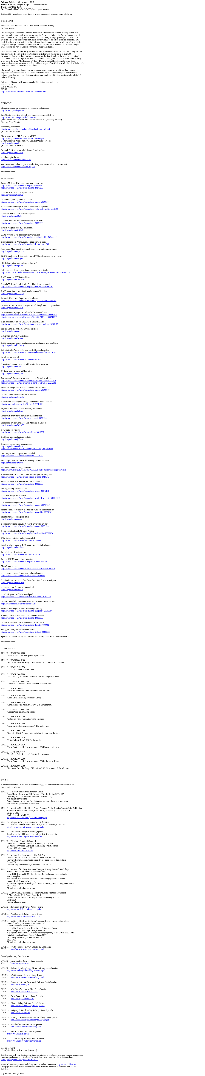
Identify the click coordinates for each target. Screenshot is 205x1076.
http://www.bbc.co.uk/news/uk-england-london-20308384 (25, 202)
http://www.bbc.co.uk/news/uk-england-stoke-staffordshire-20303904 (30, 209)
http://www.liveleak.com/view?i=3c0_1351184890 (22, 404)
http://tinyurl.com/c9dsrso (12, 338)
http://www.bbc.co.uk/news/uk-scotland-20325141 (22, 456)
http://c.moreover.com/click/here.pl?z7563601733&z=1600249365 (29, 317)
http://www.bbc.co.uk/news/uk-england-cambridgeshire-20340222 (29, 237)
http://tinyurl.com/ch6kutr (12, 463)
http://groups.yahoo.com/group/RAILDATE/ (19, 1060)
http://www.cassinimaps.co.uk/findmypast (18, 117)
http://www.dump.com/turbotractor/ (16, 159)
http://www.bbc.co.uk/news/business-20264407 (21, 554)
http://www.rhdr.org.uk (20, 984)
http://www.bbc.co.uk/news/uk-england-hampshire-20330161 (26, 512)
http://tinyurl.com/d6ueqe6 (12, 308)
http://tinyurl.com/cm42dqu (12, 366)
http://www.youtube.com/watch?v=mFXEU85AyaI (22, 138)
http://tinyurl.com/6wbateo (12, 152)
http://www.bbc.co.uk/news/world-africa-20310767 (22, 432)
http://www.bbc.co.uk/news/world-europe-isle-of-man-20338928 (28, 568)
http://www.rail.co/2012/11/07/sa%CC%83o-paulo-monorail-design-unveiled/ (33, 470)
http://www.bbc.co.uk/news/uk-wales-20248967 (21, 359)
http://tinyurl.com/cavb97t (12, 446)
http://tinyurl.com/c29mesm (12, 279)
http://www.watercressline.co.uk (24, 991)
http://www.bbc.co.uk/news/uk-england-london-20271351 (25, 526)
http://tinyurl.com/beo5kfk (12, 590)
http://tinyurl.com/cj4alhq (11, 216)
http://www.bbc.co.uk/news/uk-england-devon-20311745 (25, 244)
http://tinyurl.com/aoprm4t (12, 265)
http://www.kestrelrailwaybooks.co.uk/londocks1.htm (23, 91)
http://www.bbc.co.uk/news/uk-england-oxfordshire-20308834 (27, 533)
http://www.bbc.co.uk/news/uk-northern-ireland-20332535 (25, 632)
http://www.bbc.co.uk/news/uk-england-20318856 (22, 618)
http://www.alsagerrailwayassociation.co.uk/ (25, 827)
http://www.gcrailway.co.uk (22, 963)
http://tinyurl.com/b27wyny (12, 293)
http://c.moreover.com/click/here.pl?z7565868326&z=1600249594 (29, 315)
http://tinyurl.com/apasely (12, 331)
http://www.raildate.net (66, 1064)
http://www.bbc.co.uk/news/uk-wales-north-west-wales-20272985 (28, 383)
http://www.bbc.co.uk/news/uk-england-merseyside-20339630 (27, 286)
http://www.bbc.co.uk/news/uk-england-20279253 (22, 188)
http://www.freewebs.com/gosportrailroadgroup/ (27, 817)
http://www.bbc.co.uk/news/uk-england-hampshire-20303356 (26, 611)
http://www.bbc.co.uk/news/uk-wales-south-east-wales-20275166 (28, 352)
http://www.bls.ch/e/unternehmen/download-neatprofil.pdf (25, 129)
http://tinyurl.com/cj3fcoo (12, 439)
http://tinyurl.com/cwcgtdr (12, 258)
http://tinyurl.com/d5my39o (12, 397)
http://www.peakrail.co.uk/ (18, 1034)
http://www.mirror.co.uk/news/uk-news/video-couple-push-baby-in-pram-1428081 (35, 272)
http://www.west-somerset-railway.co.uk (24, 916)
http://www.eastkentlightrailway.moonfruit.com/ (27, 836)
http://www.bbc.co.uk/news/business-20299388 (21, 540)
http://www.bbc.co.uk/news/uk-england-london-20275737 (25, 505)
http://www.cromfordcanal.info (20, 850)
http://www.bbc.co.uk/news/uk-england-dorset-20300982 (25, 625)
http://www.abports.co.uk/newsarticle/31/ (18, 604)
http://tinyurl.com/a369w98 (12, 425)
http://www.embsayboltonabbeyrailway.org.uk (26, 970)
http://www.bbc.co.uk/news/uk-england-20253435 (22, 185)
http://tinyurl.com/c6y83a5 (12, 230)
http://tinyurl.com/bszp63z (12, 195)
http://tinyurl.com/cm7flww (12, 582)
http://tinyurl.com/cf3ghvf (12, 373)
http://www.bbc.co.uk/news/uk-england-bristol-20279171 (25, 491)
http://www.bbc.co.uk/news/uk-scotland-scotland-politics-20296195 (29, 324)
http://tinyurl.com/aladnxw (12, 411)
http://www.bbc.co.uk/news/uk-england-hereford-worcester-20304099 (30, 498)
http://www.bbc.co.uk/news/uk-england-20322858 (22, 484)
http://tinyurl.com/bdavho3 (12, 547)
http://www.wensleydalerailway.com (26, 1027)
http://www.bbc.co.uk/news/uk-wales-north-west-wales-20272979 (28, 380)
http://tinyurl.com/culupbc (12, 143)
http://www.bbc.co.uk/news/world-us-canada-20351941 (24, 418)
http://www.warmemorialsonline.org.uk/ (18, 167)
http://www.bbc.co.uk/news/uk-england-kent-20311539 (24, 561)
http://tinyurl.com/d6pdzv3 (12, 251)
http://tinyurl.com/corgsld (11, 519)
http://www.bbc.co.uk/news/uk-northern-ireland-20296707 (25, 477)
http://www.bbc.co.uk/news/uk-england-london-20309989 (25, 390)
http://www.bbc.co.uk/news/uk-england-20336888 (22, 223)
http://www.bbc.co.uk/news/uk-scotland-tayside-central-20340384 (28, 300)
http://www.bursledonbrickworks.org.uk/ (24, 909)
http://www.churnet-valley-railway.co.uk (28, 1005)
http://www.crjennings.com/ (12, 110)
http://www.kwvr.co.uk (20, 1013)
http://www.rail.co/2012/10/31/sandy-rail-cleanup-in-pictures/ (27, 449)
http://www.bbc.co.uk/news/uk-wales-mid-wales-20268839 (26, 597)
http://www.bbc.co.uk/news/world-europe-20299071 (23, 575)
